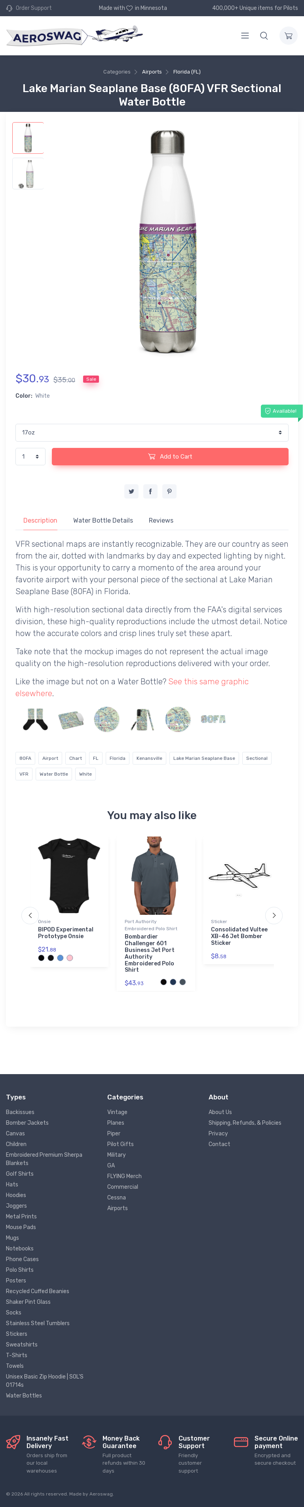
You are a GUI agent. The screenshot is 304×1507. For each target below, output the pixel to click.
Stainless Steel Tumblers (38, 1323)
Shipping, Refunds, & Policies (245, 1123)
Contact (219, 1144)
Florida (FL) (187, 72)
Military (116, 1155)
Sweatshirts (22, 1344)
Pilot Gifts (120, 1144)
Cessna (116, 1197)
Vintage (117, 1112)
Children (16, 1144)
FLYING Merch (124, 1176)
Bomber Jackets (27, 1123)
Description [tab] (40, 520)
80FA (25, 758)
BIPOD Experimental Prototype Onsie (65, 933)
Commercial (122, 1187)
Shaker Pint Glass (28, 1302)
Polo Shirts (20, 1270)
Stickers (16, 1334)
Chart (75, 758)
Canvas (15, 1133)
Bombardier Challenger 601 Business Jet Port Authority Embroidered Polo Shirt (150, 953)
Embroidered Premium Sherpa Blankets (44, 1159)
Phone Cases (22, 1259)
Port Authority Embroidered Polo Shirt (151, 925)
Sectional (257, 758)
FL (96, 758)
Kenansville (149, 758)
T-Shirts (16, 1355)
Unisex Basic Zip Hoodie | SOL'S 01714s (45, 1380)
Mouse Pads (21, 1227)
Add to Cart (170, 456)
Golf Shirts (20, 1174)
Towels (15, 1366)
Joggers (16, 1206)
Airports (152, 72)
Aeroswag (101, 1494)
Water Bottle (54, 774)
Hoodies (16, 1195)
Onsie (44, 921)
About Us (220, 1112)
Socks (13, 1312)
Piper (113, 1133)
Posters (16, 1280)
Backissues (20, 1112)
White (85, 774)
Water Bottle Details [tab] (103, 520)
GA (111, 1165)
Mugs (12, 1238)
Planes (115, 1123)
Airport (50, 758)
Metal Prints (21, 1216)
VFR (23, 774)
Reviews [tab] (161, 520)
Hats (12, 1184)
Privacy (218, 1133)
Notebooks (20, 1248)
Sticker (219, 921)
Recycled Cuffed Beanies (37, 1291)
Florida (117, 758)
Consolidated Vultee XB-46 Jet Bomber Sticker (239, 936)
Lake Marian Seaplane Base (204, 758)
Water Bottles (24, 1395)
